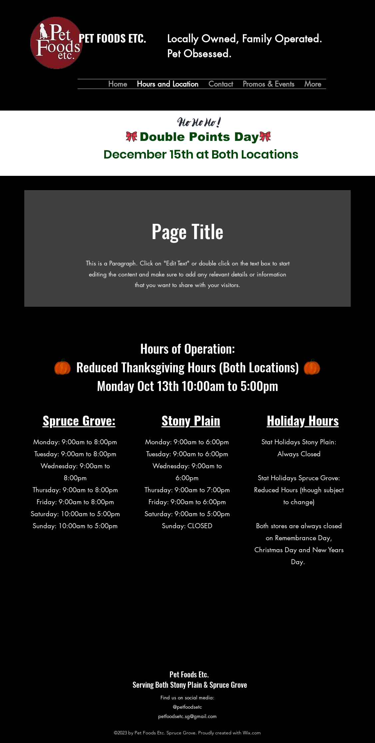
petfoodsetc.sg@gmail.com (187, 716)
